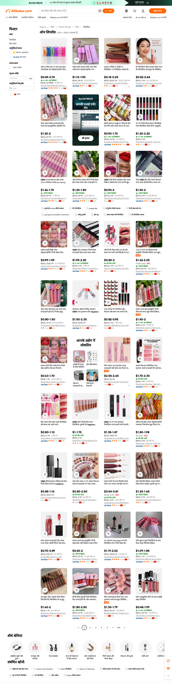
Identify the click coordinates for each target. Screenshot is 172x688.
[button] (99, 11)
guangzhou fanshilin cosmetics (55, 215)
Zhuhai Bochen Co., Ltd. (51, 557)
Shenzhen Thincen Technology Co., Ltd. (149, 443)
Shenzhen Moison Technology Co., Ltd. (54, 613)
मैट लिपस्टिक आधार (136, 215)
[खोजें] (108, 11)
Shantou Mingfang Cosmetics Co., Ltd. (117, 325)
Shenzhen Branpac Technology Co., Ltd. (149, 142)
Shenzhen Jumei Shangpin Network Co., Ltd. (85, 500)
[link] (168, 661)
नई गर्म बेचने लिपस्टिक (17, 675)
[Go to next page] (124, 627)
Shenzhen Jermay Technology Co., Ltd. (149, 328)
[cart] (135, 11)
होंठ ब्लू (94, 215)
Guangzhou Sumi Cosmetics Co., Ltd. (54, 382)
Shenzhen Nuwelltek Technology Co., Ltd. (85, 559)
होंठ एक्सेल (53, 675)
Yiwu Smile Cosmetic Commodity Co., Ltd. (54, 266)
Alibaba (43, 27)
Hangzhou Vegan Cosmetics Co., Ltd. (117, 382)
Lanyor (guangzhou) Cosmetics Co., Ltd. (54, 497)
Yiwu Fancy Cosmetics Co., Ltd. (149, 615)
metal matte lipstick (43, 669)
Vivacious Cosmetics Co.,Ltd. (149, 83)
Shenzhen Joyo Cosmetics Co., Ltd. (85, 325)
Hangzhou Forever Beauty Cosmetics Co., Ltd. (54, 198)
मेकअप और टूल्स (65, 27)
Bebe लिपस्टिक (64, 669)
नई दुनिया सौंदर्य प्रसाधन (112, 208)
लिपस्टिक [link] (86, 27)
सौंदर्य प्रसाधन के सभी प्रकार (110, 669)
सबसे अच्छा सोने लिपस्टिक (113, 215)
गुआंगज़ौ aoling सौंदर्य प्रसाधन (52, 208)
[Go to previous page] (78, 627)
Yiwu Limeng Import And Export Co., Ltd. (117, 268)
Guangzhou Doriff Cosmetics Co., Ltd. (117, 557)
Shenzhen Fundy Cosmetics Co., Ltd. (85, 83)
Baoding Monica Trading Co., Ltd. (117, 613)
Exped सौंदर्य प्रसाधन (72, 675)
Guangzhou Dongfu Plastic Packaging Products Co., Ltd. (117, 83)
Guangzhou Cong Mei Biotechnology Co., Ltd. (117, 502)
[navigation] (21, 327)
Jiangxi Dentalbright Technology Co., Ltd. (54, 85)
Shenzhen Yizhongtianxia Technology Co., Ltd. (85, 440)
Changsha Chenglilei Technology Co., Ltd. (54, 325)
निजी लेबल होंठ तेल (133, 208)
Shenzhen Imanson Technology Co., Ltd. (149, 198)
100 (118, 628)
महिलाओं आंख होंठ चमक (18, 669)
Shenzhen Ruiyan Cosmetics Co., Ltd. (85, 198)
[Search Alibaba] (68, 10)
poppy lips (91, 208)
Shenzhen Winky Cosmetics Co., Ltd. (85, 268)
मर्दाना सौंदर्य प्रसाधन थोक (134, 669)
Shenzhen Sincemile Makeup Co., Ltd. (149, 271)
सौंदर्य (52, 27)
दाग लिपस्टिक (37, 675)
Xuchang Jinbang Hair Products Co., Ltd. (54, 139)
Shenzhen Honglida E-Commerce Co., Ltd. (85, 615)
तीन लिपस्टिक (75, 208)
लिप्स (77, 27)
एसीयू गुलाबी (80, 215)
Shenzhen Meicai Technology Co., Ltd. (149, 559)
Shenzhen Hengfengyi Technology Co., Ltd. (117, 198)
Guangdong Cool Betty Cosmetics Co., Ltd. (117, 438)
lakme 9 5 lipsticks (85, 669)
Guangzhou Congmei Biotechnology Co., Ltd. (54, 438)
